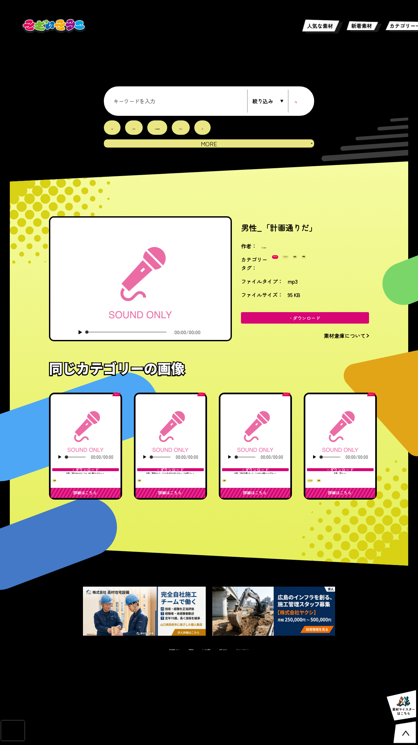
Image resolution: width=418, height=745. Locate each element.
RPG (207, 127)
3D (114, 127)
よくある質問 (200, 732)
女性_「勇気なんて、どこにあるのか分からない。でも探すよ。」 (170, 516)
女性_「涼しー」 (340, 508)
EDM (141, 127)
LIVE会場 (175, 127)
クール (313, 266)
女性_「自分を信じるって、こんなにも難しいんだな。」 (255, 516)
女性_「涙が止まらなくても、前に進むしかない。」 (85, 516)
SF (234, 127)
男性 (282, 281)
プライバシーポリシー (281, 732)
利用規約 (168, 732)
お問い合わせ (236, 732)
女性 (61, 551)
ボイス (284, 266)
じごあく (272, 251)
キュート (319, 534)
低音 (339, 266)
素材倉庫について (132, 732)
